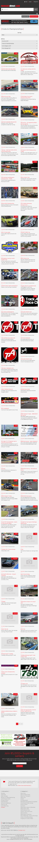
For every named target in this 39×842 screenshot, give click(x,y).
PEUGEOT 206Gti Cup (25, 232)
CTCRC (22, 549)
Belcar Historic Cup (25, 177)
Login (30, 1)
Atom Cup (23, 629)
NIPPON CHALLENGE (25, 389)
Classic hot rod (4, 629)
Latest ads (25, 16)
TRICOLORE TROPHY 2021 (26, 312)
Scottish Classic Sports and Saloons (9, 285)
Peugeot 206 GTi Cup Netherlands (28, 285)
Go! (36, 9)
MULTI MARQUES (5, 408)
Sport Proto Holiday (25, 574)
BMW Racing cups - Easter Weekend (29, 441)
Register (36, 1)
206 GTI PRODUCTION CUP (7, 389)
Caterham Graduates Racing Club (8, 122)
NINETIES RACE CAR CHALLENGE (8, 69)
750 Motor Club (24, 683)
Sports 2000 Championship (7, 203)
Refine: (3, 39)
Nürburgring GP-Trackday (7, 653)
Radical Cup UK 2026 (6, 96)
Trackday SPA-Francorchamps (8, 549)
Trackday (3, 601)
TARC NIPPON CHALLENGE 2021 (8, 338)
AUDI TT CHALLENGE (5, 232)
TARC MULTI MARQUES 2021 (7, 368)
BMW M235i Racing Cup (26, 496)
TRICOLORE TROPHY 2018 (26, 359)
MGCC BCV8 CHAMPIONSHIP (7, 312)
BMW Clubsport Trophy (6, 496)
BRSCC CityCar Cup (25, 258)
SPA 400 (3, 468)
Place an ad (34, 16)
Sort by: (19, 32)
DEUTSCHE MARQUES (25, 338)
